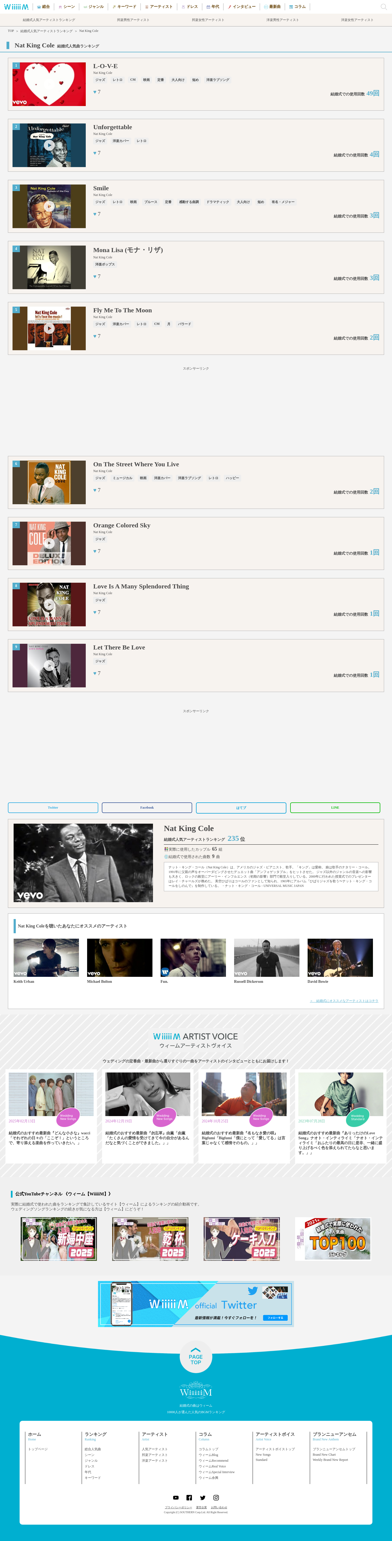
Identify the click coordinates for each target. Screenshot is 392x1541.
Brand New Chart (324, 1455)
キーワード (93, 1478)
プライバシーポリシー (178, 1507)
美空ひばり (223, 881)
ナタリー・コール (355, 867)
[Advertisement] (196, 412)
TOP (11, 31)
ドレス (89, 1466)
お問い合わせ (219, 1507)
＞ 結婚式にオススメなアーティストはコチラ (344, 1001)
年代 (88, 1472)
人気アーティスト (155, 1449)
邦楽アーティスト (155, 1455)
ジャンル (91, 1461)
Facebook (147, 807)
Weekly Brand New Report (330, 1460)
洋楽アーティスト (155, 1461)
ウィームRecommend (213, 1461)
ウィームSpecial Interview (217, 1472)
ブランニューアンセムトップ (334, 1449)
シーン (89, 1455)
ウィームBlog (208, 1455)
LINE (335, 807)
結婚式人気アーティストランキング (46, 31)
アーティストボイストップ (275, 1449)
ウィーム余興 (208, 1478)
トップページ (38, 1449)
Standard (261, 1460)
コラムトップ (208, 1449)
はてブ (241, 808)
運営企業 (201, 1507)
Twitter (53, 807)
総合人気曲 (93, 1449)
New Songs (263, 1455)
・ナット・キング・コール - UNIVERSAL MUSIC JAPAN (263, 886)
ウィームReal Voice (212, 1466)
